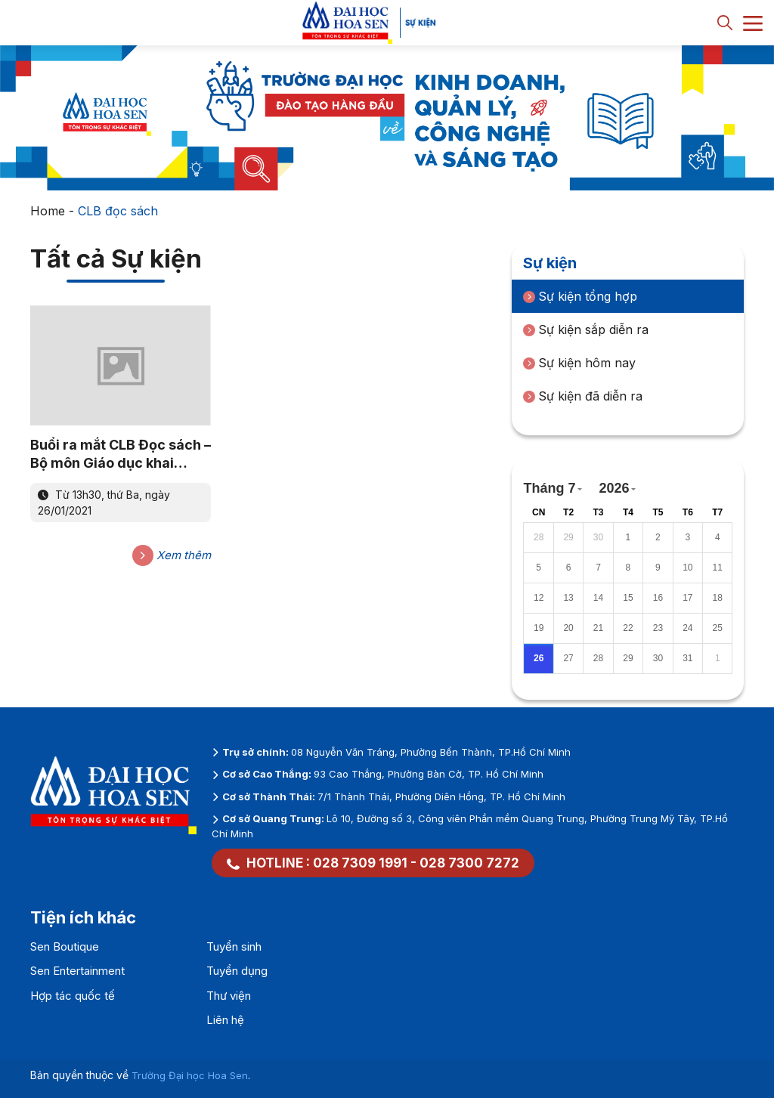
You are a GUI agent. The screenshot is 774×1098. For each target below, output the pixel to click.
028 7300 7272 (469, 863)
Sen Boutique (64, 946)
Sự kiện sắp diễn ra (586, 329)
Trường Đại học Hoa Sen (190, 1075)
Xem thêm (171, 555)
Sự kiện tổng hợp (580, 296)
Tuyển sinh (234, 946)
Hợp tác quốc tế (72, 995)
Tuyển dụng (237, 970)
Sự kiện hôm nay (579, 362)
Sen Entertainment (77, 970)
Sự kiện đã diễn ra (582, 396)
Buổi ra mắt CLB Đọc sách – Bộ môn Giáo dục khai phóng (120, 454)
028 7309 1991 (360, 863)
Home (47, 210)
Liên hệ (225, 1020)
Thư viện (228, 995)
